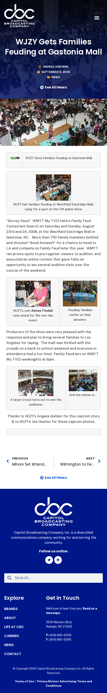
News (56, 77)
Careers (11, 636)
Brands (11, 609)
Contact (12, 654)
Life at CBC (14, 627)
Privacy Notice (47, 681)
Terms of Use (24, 681)
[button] (97, 18)
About (10, 618)
